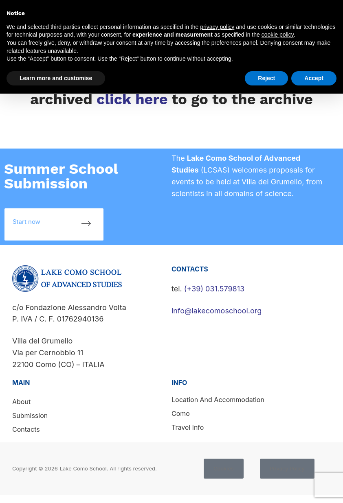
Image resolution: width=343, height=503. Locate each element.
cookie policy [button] (278, 34)
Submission (30, 415)
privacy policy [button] (217, 27)
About (21, 402)
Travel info (188, 427)
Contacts (26, 429)
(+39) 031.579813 (214, 288)
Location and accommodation (218, 400)
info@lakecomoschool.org (217, 310)
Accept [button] (313, 78)
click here (132, 99)
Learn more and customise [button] (56, 78)
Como (181, 413)
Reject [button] (266, 78)
